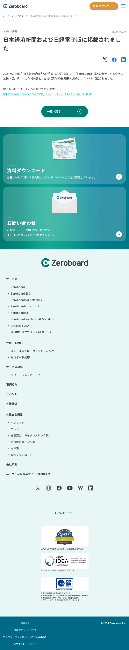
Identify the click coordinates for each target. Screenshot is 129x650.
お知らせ (19, 16)
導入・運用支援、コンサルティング (32, 351)
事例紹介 (11, 384)
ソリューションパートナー (27, 375)
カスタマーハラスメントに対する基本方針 (25, 636)
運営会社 (25, 623)
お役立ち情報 (14, 414)
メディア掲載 (10, 31)
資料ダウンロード (104, 6)
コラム (15, 429)
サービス (11, 279)
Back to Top (66, 513)
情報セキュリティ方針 (25, 629)
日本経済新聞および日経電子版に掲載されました (53, 16)
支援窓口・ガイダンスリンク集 (30, 435)
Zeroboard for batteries (26, 300)
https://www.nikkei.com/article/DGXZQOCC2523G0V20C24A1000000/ (47, 94)
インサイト (17, 422)
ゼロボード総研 (20, 357)
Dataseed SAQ (20, 326)
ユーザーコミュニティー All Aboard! (28, 474)
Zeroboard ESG (21, 293)
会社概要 (11, 464)
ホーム (6, 16)
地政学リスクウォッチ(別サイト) (31, 332)
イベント (11, 394)
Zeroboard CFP (20, 313)
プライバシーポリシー (25, 643)
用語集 (15, 448)
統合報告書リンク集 (23, 442)
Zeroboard (18, 287)
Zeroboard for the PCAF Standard (32, 319)
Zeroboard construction (26, 306)
